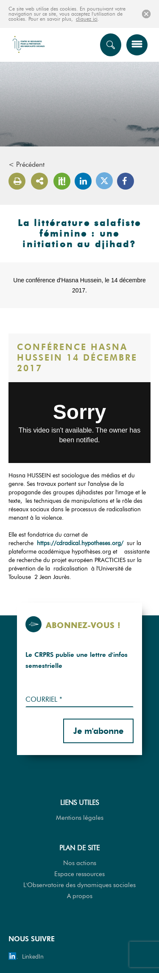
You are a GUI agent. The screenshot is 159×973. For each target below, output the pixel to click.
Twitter (104, 180)
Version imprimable (16, 181)
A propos (79, 896)
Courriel (43, 699)
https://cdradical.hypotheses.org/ (80, 543)
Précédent (30, 164)
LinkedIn (83, 181)
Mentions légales (79, 817)
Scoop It (61, 181)
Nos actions (79, 863)
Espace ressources (79, 874)
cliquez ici (87, 19)
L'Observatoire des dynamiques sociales (79, 885)
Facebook (125, 181)
